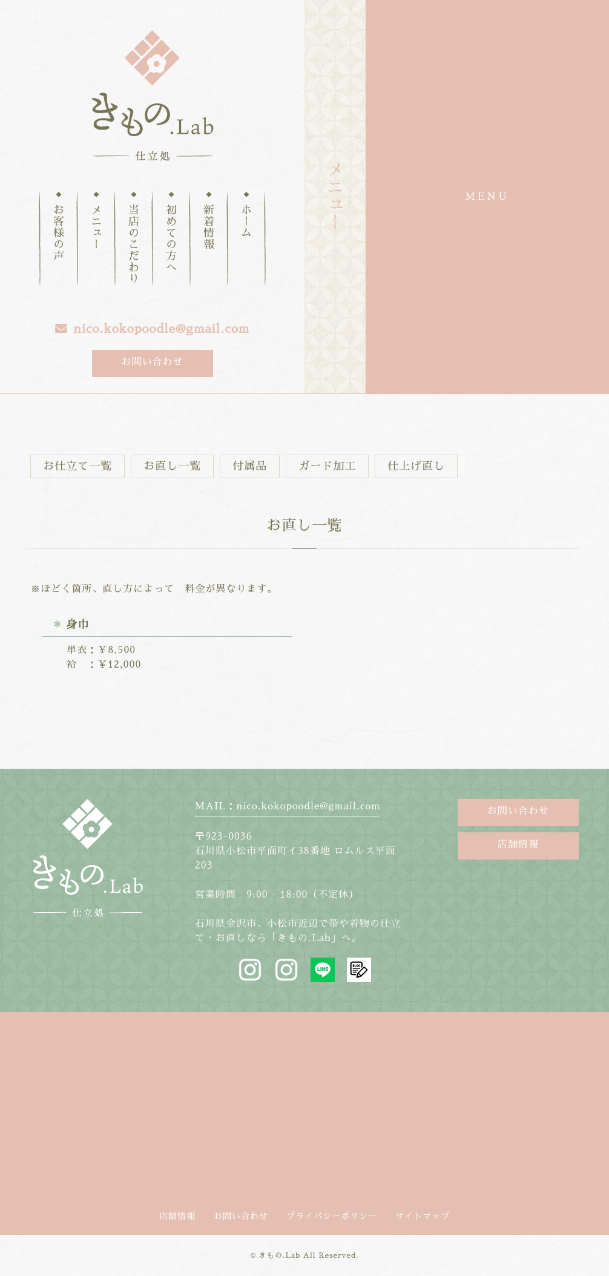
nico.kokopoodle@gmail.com (152, 329)
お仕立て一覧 (77, 466)
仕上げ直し (416, 466)
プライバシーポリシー (331, 1216)
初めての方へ (171, 239)
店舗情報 (518, 844)
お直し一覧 (172, 466)
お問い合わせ (152, 362)
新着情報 (208, 228)
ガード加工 (327, 466)
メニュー (96, 228)
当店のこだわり (133, 245)
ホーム (246, 222)
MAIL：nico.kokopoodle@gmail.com (287, 806)
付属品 (249, 466)
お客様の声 (58, 233)
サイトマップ (422, 1216)
